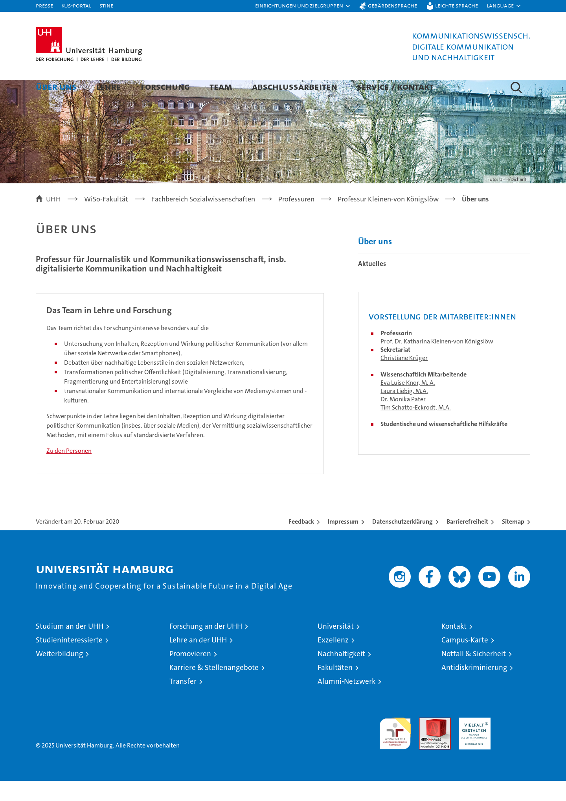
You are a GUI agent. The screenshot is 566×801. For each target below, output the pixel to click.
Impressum (343, 541)
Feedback (301, 541)
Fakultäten (335, 687)
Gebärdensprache (392, 5)
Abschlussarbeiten (294, 86)
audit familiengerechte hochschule (395, 750)
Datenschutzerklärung (402, 541)
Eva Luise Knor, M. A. (407, 403)
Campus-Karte (464, 660)
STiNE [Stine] (106, 5)
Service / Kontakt (395, 86)
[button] (303, 6)
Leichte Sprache (456, 5)
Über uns (56, 86)
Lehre (108, 86)
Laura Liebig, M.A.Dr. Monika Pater (404, 415)
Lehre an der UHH (198, 660)
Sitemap (513, 541)
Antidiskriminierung (474, 687)
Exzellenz (333, 660)
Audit (426, 742)
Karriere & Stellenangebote (214, 687)
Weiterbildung (59, 674)
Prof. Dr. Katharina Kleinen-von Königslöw (436, 361)
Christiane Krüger (404, 378)
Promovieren (190, 674)
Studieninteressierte (69, 660)
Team (220, 86)
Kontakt (454, 646)
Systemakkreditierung (514, 742)
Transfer (183, 701)
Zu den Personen (69, 471)
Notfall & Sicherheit (473, 674)
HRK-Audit (473, 742)
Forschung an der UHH (205, 646)
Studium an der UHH (69, 646)
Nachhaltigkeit (341, 674)
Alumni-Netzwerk (346, 701)
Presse (44, 5)
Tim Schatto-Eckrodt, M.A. (415, 427)
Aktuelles (372, 283)
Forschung (165, 86)
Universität (336, 646)
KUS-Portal (76, 5)
